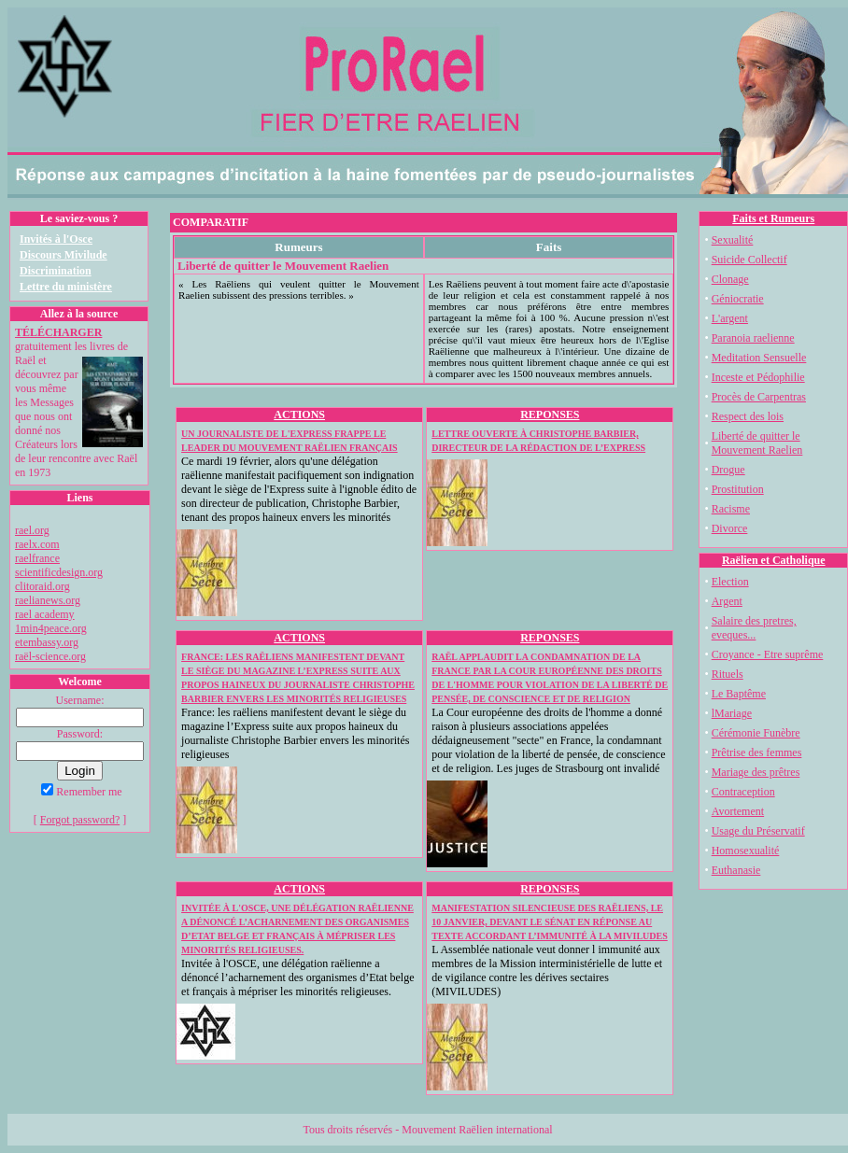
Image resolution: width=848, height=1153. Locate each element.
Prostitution (738, 489)
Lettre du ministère (66, 286)
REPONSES (549, 414)
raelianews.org (47, 600)
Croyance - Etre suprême (768, 654)
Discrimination (56, 270)
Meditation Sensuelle (759, 357)
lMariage (732, 713)
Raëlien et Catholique (774, 560)
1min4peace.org (51, 628)
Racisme (731, 508)
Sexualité (733, 239)
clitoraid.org (42, 586)
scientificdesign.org (59, 572)
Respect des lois (748, 416)
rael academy (45, 614)
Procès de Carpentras (759, 396)
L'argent (730, 318)
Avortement (738, 811)
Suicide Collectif (749, 259)
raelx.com (37, 544)
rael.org (32, 530)
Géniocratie (738, 298)
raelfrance (37, 558)
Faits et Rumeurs (773, 218)
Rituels (727, 674)
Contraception (743, 791)
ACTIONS (299, 414)
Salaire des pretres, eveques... (754, 627)
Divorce (730, 528)
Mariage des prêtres (756, 772)
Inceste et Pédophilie (758, 377)
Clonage (730, 279)
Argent (727, 601)
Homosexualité (746, 850)
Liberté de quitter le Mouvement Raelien (757, 443)
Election (730, 581)
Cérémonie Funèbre (756, 732)
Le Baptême (739, 693)
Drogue (728, 469)
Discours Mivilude (63, 254)
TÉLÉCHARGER (58, 332)
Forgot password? (80, 819)
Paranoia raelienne (753, 337)
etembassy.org (46, 642)
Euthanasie (736, 870)
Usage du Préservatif (758, 830)
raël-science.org (50, 656)
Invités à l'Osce (56, 239)
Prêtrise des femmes (757, 752)
